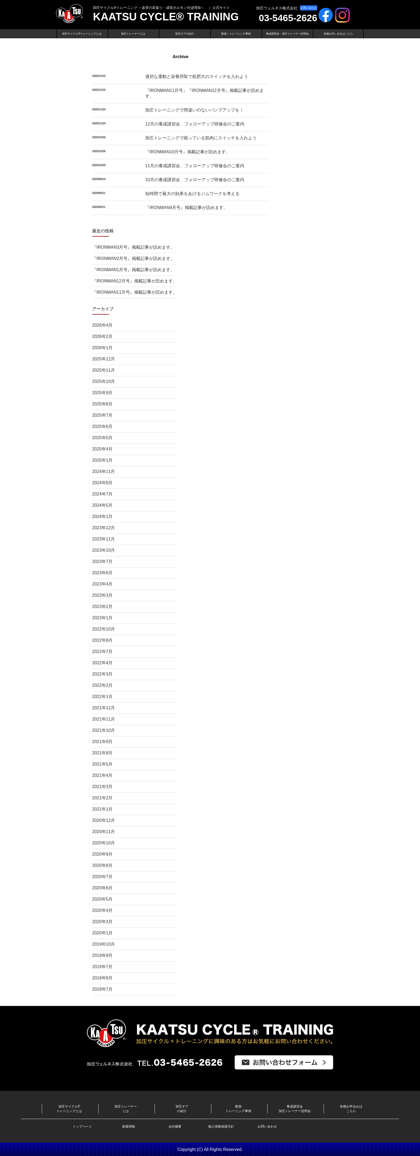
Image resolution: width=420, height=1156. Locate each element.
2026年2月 (102, 336)
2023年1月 (102, 618)
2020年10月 (103, 843)
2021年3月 (102, 786)
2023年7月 (102, 561)
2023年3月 (102, 595)
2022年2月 (102, 685)
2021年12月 (103, 708)
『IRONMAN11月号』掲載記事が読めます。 (134, 292)
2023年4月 (102, 584)
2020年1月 (102, 933)
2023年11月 (103, 539)
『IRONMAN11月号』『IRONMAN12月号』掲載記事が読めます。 (204, 93)
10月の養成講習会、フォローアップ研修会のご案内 (194, 179)
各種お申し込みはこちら (338, 33)
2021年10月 (103, 730)
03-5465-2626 (288, 18)
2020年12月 (103, 820)
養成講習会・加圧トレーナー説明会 (287, 33)
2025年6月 (102, 426)
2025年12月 (103, 359)
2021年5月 (102, 764)
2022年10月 (103, 629)
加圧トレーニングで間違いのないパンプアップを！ (194, 110)
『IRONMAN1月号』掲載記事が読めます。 (133, 269)
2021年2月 (102, 798)
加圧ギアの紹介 (184, 33)
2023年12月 (103, 527)
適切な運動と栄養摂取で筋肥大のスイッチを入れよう (196, 76)
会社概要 (174, 1126)
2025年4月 (102, 449)
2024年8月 (102, 482)
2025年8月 (102, 404)
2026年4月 (102, 325)
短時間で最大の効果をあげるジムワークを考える (192, 193)
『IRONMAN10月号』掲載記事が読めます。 (187, 152)
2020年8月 (102, 865)
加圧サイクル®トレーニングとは (82, 33)
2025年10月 (103, 381)
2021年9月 (102, 741)
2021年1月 (102, 809)
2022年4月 (102, 663)
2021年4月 (102, 775)
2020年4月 (102, 910)
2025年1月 (102, 460)
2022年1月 (102, 696)
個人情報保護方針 (221, 1126)
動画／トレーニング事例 (236, 33)
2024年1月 (102, 516)
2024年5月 (102, 505)
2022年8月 (102, 640)
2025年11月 (103, 370)
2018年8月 (102, 978)
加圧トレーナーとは (133, 33)
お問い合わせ (309, 7)
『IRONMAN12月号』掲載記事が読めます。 (134, 281)
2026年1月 (102, 347)
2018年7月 (102, 989)
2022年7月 (102, 651)
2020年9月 (102, 854)
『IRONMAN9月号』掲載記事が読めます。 (186, 207)
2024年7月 (102, 494)
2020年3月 (102, 921)
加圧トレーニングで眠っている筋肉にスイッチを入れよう (201, 138)
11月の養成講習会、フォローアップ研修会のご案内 (194, 165)
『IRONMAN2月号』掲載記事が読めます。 (133, 258)
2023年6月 (102, 572)
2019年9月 (102, 955)
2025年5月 (102, 437)
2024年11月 (103, 471)
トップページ (82, 1126)
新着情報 (128, 1126)
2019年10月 (103, 944)
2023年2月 (102, 606)
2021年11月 (103, 719)
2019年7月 (102, 966)
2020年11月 (103, 831)
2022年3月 (102, 674)
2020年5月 (102, 899)
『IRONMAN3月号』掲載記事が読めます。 (133, 247)
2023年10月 (103, 550)
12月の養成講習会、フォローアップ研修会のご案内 (194, 124)
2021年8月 (102, 753)
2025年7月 (102, 415)
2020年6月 (102, 888)
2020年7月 (102, 876)
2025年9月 (102, 392)
